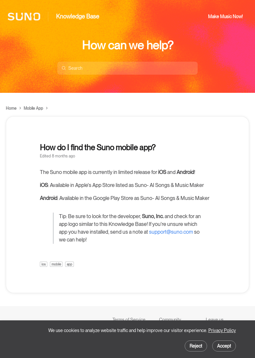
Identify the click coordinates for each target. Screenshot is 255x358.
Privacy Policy (222, 330)
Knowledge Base (77, 16)
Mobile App (33, 108)
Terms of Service (128, 319)
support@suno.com (171, 232)
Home (11, 108)
